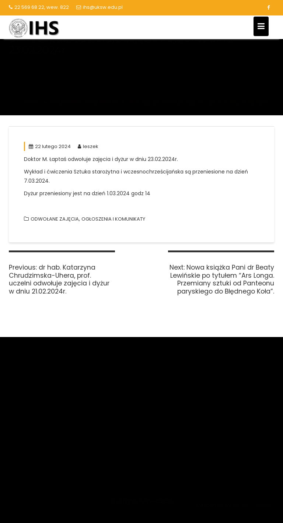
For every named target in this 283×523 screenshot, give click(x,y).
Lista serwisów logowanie (229, 366)
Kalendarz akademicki (224, 380)
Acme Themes (252, 509)
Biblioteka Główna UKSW (227, 352)
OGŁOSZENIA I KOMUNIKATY (113, 218)
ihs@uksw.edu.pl (99, 7)
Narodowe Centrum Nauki (136, 354)
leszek (88, 146)
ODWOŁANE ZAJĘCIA (55, 218)
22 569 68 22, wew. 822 (39, 7)
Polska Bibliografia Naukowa (139, 415)
